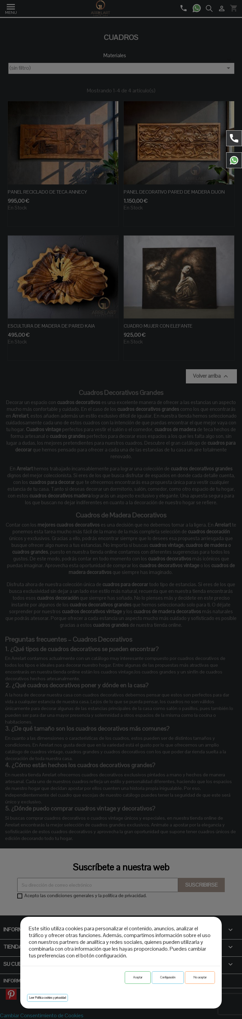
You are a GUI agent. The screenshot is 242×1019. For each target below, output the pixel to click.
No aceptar (200, 977)
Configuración (167, 977)
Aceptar (137, 977)
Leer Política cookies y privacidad (47, 998)
